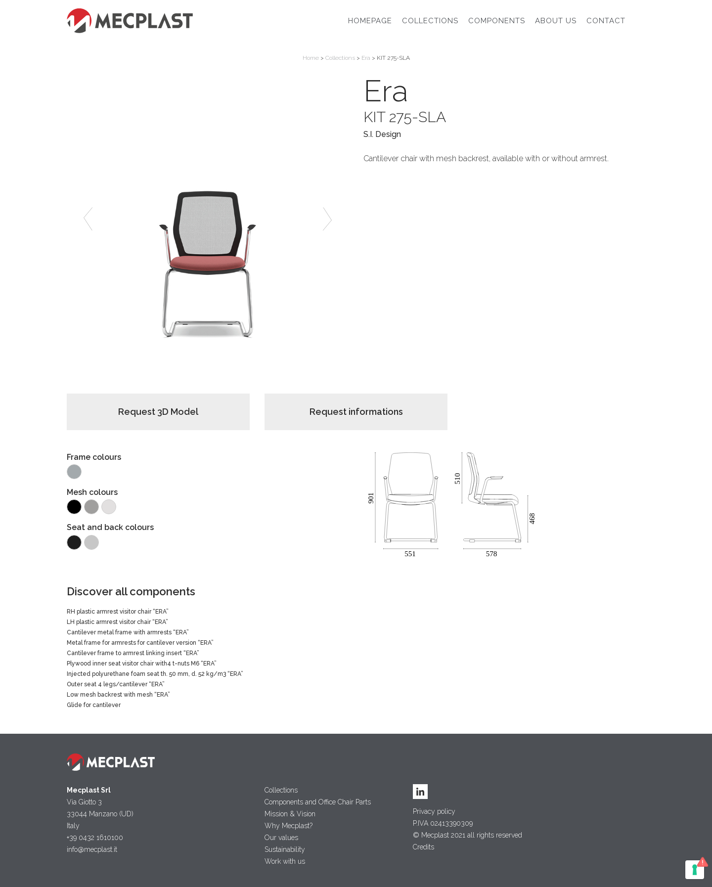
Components (496, 20)
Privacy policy (434, 811)
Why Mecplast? (288, 826)
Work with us (285, 861)
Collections (430, 20)
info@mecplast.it (92, 849)
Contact (605, 20)
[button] (88, 218)
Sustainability (285, 849)
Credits (423, 847)
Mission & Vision (290, 814)
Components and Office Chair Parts (318, 802)
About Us (556, 20)
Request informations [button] (356, 411)
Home (311, 57)
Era (365, 57)
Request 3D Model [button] (158, 411)
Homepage (370, 20)
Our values (281, 838)
